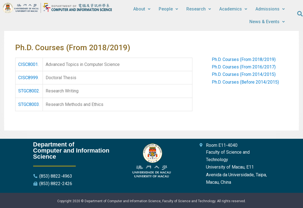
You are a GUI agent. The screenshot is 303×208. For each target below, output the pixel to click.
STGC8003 (28, 104)
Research (198, 9)
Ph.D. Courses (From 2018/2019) (244, 59)
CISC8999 (28, 77)
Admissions (270, 9)
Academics (233, 9)
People (168, 9)
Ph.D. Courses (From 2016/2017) (244, 67)
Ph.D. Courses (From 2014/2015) (244, 74)
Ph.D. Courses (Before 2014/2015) (245, 82)
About (141, 9)
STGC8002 (28, 91)
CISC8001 (28, 64)
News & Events (267, 21)
